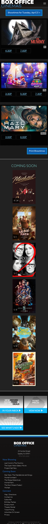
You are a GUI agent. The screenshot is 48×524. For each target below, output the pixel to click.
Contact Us (8, 497)
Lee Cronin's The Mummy (13, 463)
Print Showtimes (37, 151)
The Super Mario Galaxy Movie (15, 465)
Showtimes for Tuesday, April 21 (24, 12)
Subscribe (8, 499)
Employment (9, 504)
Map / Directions (10, 494)
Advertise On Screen (12, 512)
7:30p (38, 93)
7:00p (23, 50)
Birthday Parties (10, 502)
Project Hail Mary (10, 468)
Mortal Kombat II (10, 477)
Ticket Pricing (9, 510)
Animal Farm (9, 482)
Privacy (7, 515)
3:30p (8, 93)
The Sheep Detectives (12, 480)
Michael (7, 487)
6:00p (23, 137)
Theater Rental (9, 507)
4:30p (8, 50)
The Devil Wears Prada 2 (13, 485)
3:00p (8, 137)
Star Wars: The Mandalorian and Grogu (18, 475)
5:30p (23, 93)
